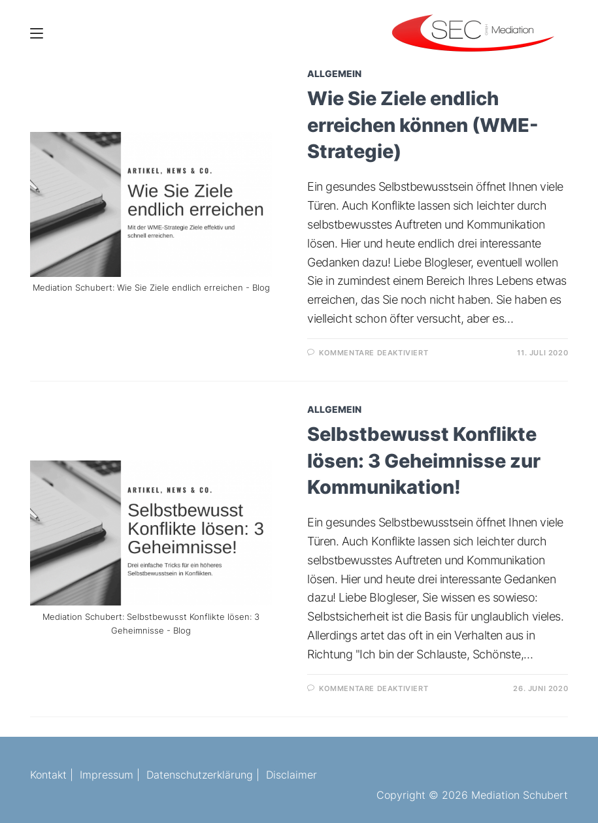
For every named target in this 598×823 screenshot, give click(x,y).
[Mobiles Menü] (36, 32)
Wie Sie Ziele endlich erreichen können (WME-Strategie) (423, 125)
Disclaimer (291, 774)
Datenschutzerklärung (199, 774)
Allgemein (334, 73)
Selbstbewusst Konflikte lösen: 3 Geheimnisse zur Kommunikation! (423, 460)
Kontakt (48, 774)
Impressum (106, 774)
